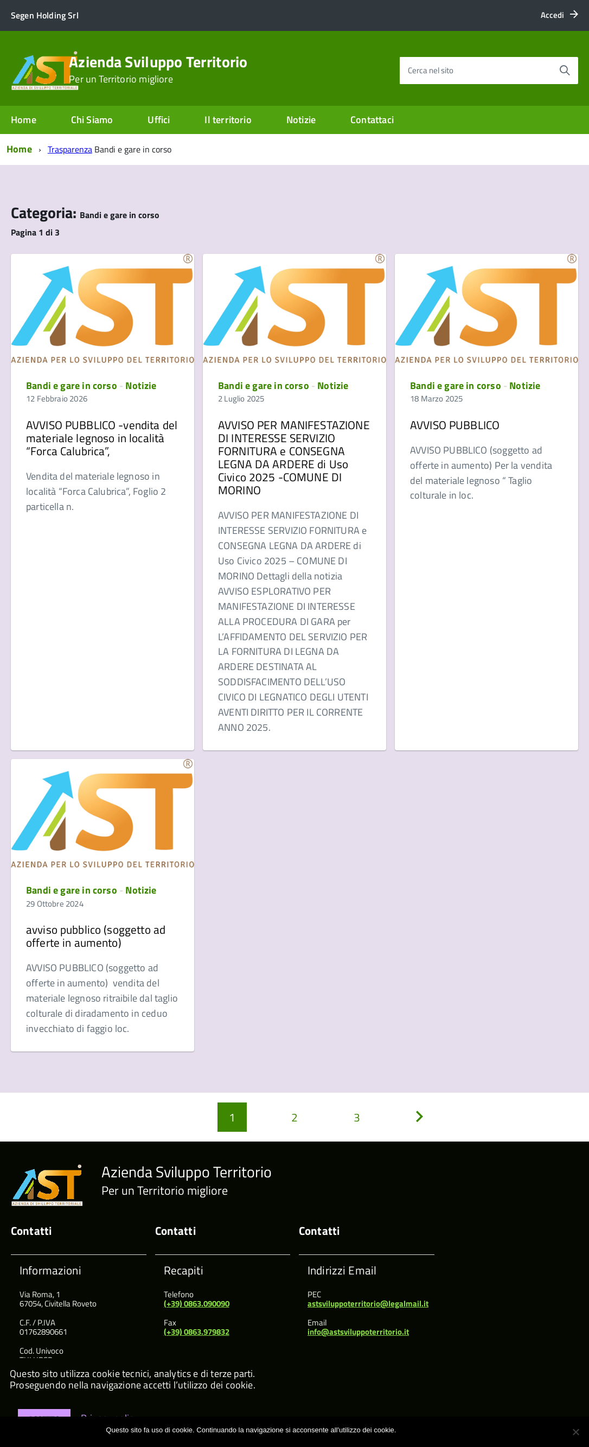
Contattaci (372, 119)
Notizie (301, 119)
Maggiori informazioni (449, 1430)
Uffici (159, 119)
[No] (575, 1431)
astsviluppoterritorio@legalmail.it (368, 1303)
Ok (406, 1430)
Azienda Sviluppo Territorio (158, 69)
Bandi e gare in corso (71, 385)
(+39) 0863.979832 (196, 1331)
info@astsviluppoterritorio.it (358, 1331)
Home (23, 119)
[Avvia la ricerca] (564, 70)
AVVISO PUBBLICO (455, 425)
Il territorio (227, 119)
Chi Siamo (92, 119)
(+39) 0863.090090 (196, 1303)
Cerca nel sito (430, 70)
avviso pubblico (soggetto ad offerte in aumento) (95, 936)
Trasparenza (70, 149)
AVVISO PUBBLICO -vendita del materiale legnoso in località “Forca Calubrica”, (101, 438)
